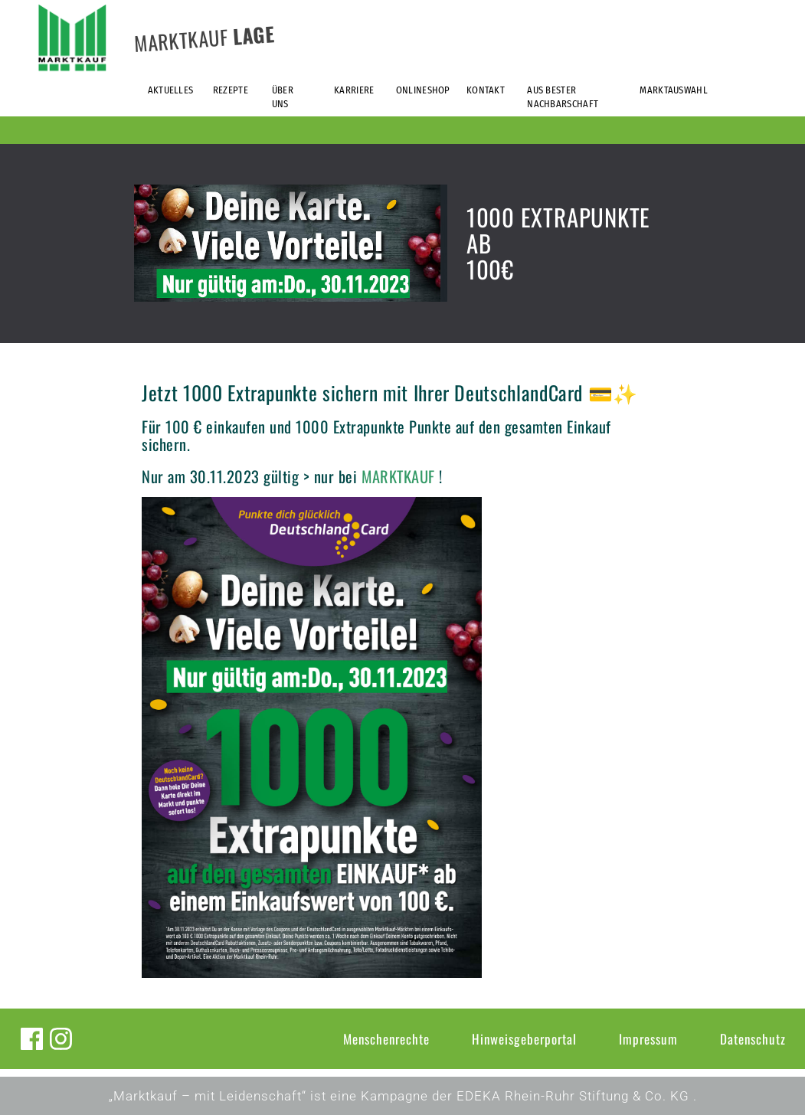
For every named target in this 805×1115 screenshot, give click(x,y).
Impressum (648, 1038)
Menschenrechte (386, 1038)
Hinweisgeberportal (524, 1038)
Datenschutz (753, 1038)
